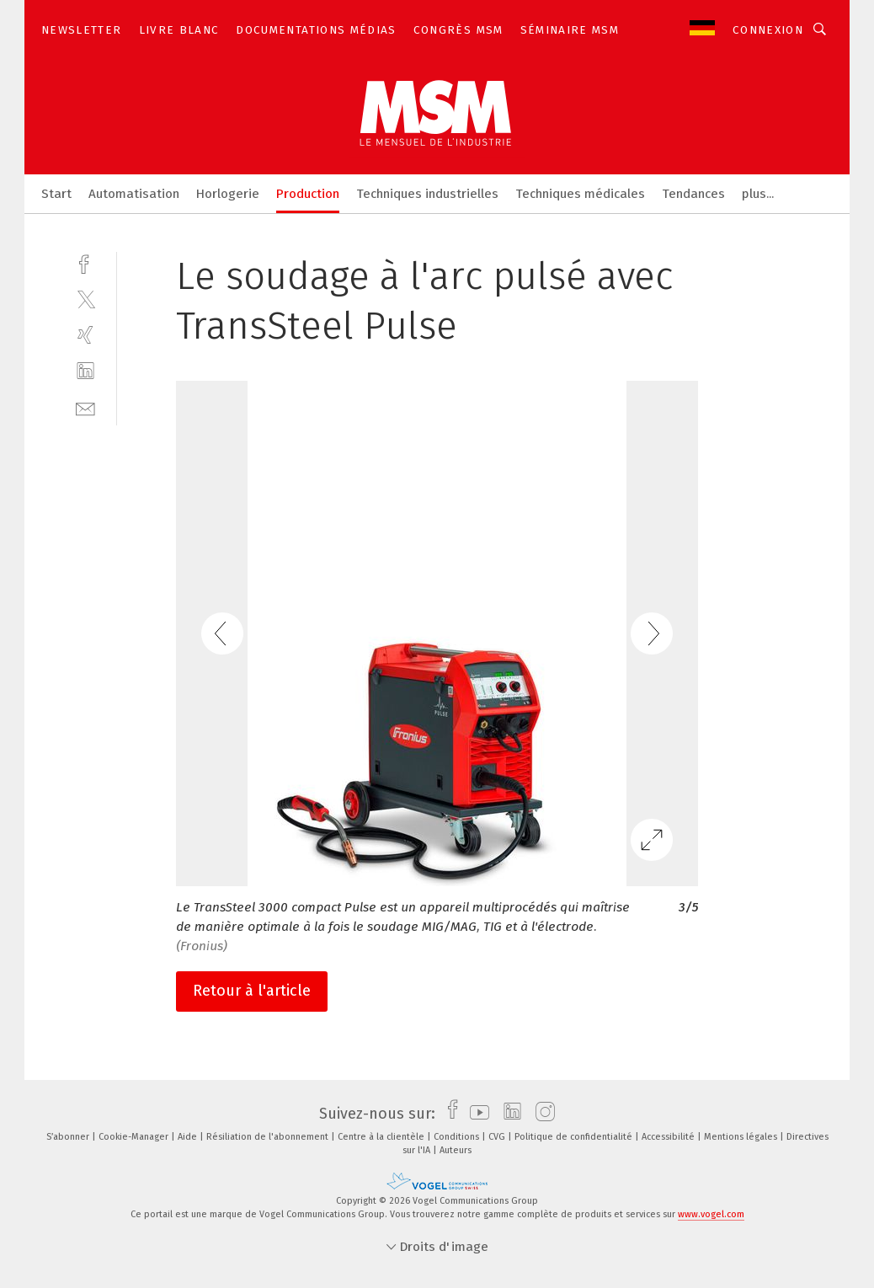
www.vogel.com (711, 1214)
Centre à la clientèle (382, 1136)
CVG (498, 1136)
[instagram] (541, 1113)
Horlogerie (227, 193)
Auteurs (456, 1150)
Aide (189, 1136)
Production (307, 193)
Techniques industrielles (427, 193)
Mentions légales (742, 1136)
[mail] (85, 407)
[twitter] (85, 298)
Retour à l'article (252, 990)
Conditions (458, 1136)
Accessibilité (669, 1136)
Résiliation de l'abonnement (268, 1136)
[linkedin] (85, 371)
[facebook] (85, 262)
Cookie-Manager (135, 1136)
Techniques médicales (580, 193)
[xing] (85, 334)
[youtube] (475, 1113)
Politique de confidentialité (574, 1136)
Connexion (768, 30)
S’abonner (69, 1136)
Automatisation (133, 193)
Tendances (693, 193)
